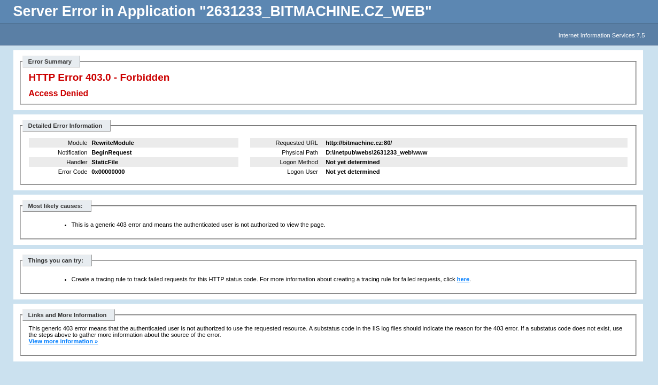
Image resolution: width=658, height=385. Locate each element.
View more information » (63, 341)
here (463, 279)
